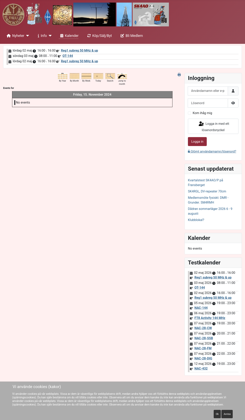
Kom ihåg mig (202, 113)
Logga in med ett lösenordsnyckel (213, 126)
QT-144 (67, 56)
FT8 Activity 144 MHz (209, 318)
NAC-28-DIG (203, 358)
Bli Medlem (131, 35)
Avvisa (227, 414)
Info (41, 35)
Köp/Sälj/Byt (99, 35)
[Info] (49, 35)
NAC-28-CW (203, 328)
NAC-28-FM (203, 348)
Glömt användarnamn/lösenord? (212, 151)
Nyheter (14, 35)
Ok (217, 414)
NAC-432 (201, 368)
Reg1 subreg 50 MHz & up (79, 50)
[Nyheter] (26, 35)
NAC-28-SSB (203, 338)
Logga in (197, 141)
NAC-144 (201, 308)
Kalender (68, 35)
